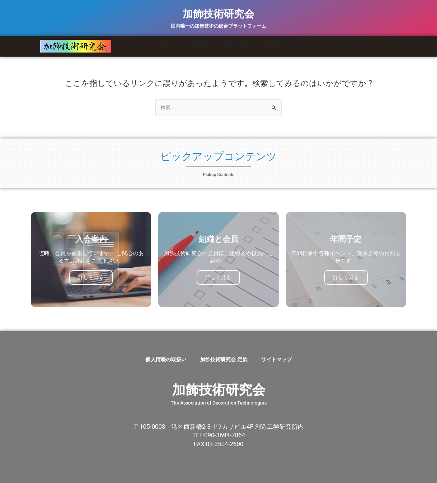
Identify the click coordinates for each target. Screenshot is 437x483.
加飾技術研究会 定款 (224, 359)
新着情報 (274, 46)
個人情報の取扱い (165, 359)
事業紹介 (197, 46)
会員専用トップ (364, 46)
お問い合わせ (316, 46)
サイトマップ (276, 359)
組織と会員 (235, 46)
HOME (165, 46)
